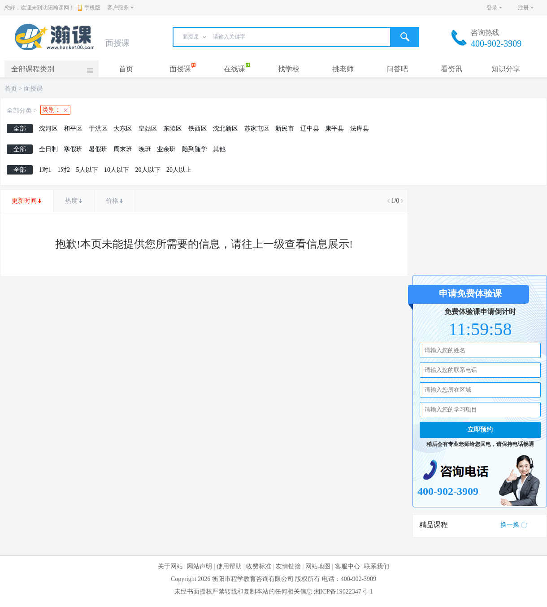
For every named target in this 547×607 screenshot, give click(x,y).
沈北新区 (225, 128)
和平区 (73, 128)
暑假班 (98, 149)
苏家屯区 (256, 128)
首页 (126, 69)
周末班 (122, 149)
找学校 (289, 69)
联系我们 (376, 566)
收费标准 (258, 566)
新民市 (284, 128)
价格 (112, 200)
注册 (523, 7)
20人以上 (178, 169)
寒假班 (73, 149)
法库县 (359, 128)
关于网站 (170, 566)
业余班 (166, 149)
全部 (19, 128)
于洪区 (98, 128)
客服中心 (347, 566)
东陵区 (172, 128)
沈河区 (48, 128)
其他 (219, 149)
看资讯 (451, 69)
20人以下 (148, 169)
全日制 (48, 149)
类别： (51, 109)
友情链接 (288, 566)
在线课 (234, 69)
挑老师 (343, 69)
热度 (71, 200)
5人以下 (87, 169)
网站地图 (317, 566)
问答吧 (397, 69)
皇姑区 (148, 128)
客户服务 (118, 7)
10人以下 (116, 169)
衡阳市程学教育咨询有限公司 (253, 579)
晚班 (145, 149)
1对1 (45, 169)
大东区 (122, 128)
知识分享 (505, 69)
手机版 (89, 7)
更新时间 (24, 200)
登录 (491, 7)
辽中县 (309, 128)
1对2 (63, 169)
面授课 (180, 69)
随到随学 (194, 149)
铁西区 (197, 128)
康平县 (334, 128)
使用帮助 (229, 566)
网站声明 (199, 566)
